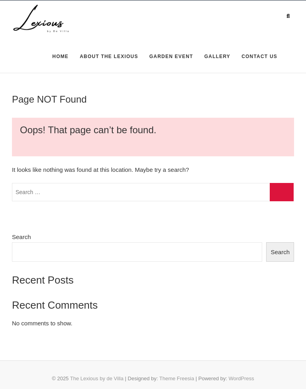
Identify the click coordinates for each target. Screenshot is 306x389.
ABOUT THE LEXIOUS (109, 56)
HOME (60, 56)
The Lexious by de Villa (97, 378)
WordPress (241, 378)
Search (21, 236)
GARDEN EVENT (171, 56)
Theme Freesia (176, 378)
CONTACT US (259, 56)
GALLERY (217, 56)
